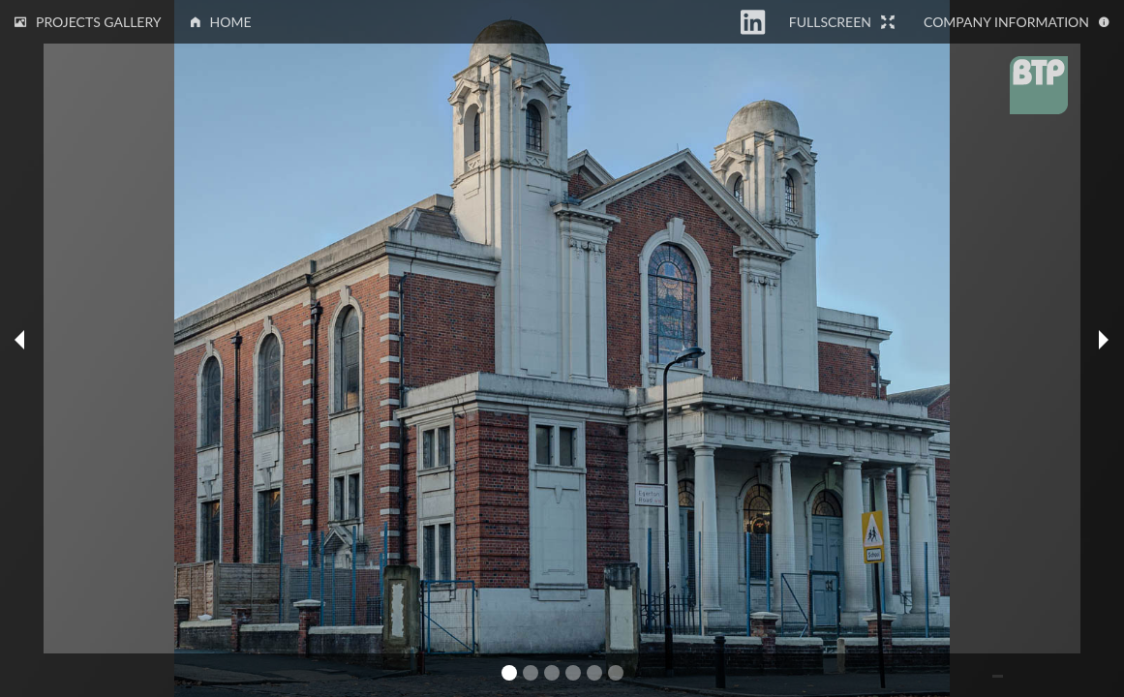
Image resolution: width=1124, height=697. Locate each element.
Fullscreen (842, 22)
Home (221, 22)
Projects (88, 22)
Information (1016, 22)
